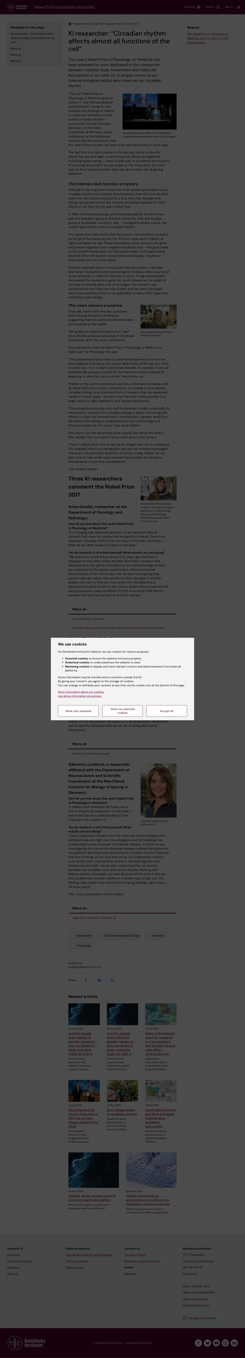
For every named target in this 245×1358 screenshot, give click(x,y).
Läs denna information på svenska (79, 696)
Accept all (166, 711)
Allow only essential (78, 711)
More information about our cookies (81, 692)
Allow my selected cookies (123, 711)
